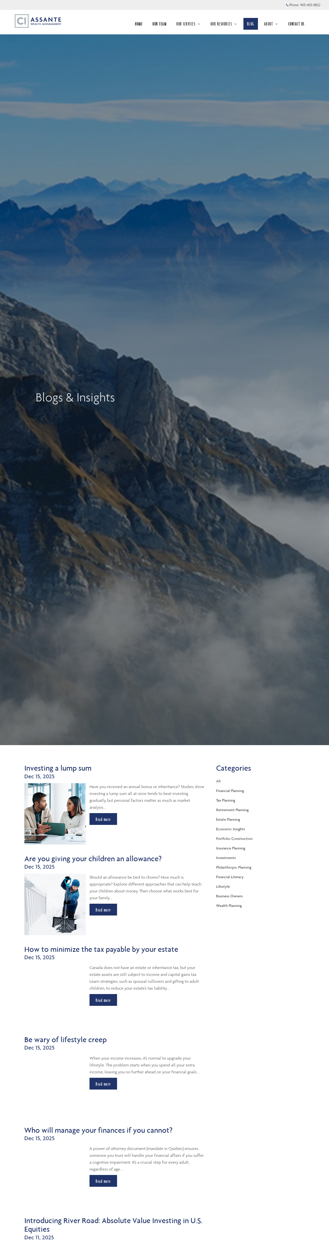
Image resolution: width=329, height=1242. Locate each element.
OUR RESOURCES (223, 24)
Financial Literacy (230, 876)
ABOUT (271, 24)
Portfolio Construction (234, 838)
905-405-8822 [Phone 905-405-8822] (310, 5)
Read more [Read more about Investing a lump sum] (103, 819)
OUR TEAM (159, 24)
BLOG (250, 24)
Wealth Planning (229, 905)
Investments (226, 857)
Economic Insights (230, 829)
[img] (164, 372)
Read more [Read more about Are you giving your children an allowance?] (103, 910)
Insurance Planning (230, 848)
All (218, 781)
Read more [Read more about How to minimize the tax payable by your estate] (103, 1000)
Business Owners (229, 896)
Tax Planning (225, 800)
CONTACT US (296, 24)
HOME (139, 24)
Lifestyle (223, 886)
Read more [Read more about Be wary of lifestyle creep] (103, 1084)
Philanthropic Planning (233, 867)
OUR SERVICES (188, 24)
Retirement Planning (232, 809)
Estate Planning (228, 819)
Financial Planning (230, 790)
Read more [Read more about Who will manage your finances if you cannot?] (103, 1181)
